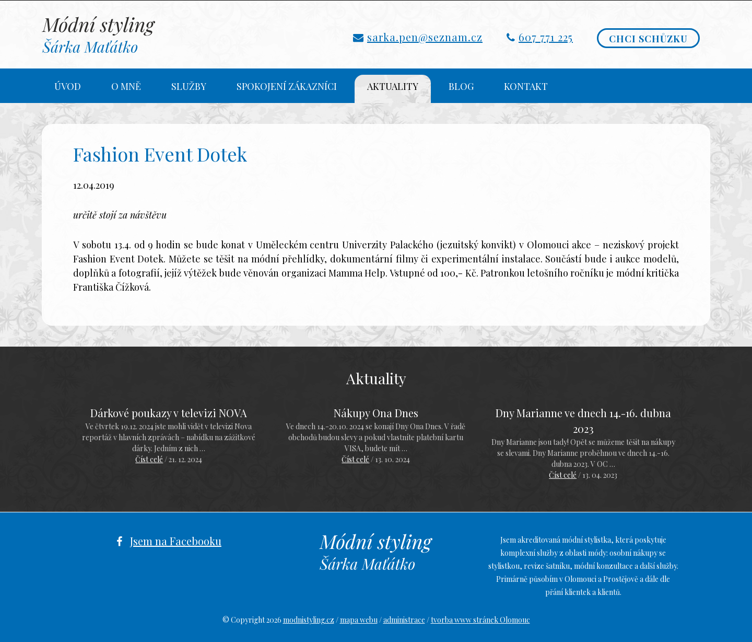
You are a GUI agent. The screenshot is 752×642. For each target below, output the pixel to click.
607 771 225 (546, 37)
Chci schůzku (648, 38)
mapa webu (359, 620)
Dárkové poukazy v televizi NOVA (168, 413)
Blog (461, 86)
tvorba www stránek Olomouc (480, 620)
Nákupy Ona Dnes (376, 413)
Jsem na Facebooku (175, 541)
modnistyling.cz (308, 620)
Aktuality (392, 86)
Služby (188, 86)
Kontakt (526, 86)
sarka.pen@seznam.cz (425, 37)
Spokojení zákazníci (287, 86)
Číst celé (149, 459)
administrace (404, 620)
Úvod (67, 86)
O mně (126, 86)
